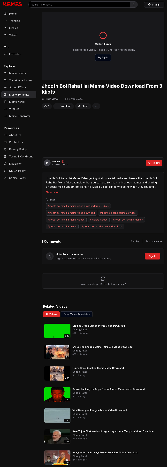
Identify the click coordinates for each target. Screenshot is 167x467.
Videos (10, 35)
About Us (12, 135)
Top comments (154, 241)
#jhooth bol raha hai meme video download (71, 212)
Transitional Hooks (18, 80)
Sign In (152, 256)
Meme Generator (17, 116)
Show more (52, 192)
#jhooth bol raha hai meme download (102, 226)
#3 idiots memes (98, 219)
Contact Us (13, 142)
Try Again (103, 57)
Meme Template (16, 94)
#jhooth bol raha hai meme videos (66, 219)
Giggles (11, 28)
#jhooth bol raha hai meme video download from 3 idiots (78, 206)
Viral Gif (11, 108)
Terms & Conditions (18, 156)
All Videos (51, 314)
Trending (12, 20)
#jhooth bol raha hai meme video (118, 212)
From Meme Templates (77, 314)
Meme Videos (15, 73)
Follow (154, 162)
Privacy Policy (15, 149)
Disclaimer (13, 163)
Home (10, 13)
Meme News (14, 101)
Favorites (12, 54)
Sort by (135, 241)
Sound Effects (15, 87)
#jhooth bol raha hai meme (62, 226)
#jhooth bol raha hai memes (128, 219)
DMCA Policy (15, 170)
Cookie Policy (15, 178)
